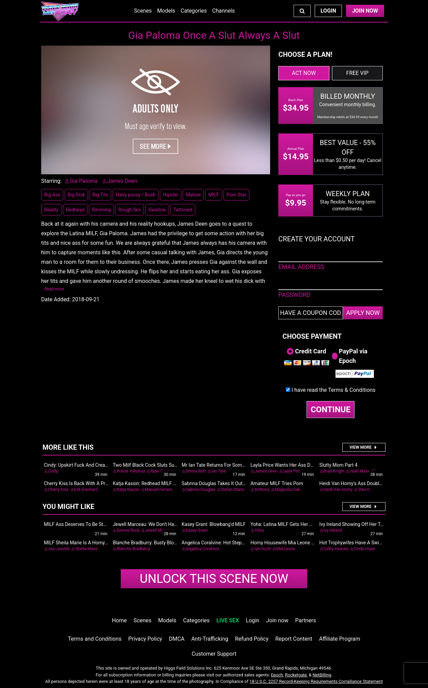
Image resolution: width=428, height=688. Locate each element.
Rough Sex (129, 209)
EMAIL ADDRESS (301, 266)
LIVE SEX (227, 620)
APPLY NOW (363, 312)
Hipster (170, 194)
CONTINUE (330, 409)
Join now (277, 620)
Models (166, 10)
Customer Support (214, 654)
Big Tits (101, 194)
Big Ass (52, 194)
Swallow (157, 209)
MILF (213, 194)
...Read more (52, 289)
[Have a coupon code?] (310, 312)
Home (119, 620)
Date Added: (56, 299)
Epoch (277, 674)
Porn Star (236, 194)
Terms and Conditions (94, 639)
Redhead (75, 209)
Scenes (143, 10)
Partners (305, 620)
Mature (193, 194)
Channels (223, 10)
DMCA (177, 639)
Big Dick (76, 194)
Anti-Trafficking (209, 639)
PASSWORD (294, 294)
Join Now (365, 10)
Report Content (293, 639)
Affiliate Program (339, 639)
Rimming (101, 209)
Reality (51, 209)
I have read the (334, 390)
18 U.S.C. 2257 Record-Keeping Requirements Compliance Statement (316, 681)
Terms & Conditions (352, 390)
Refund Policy (251, 639)
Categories (194, 10)
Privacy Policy (145, 639)
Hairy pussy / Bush (135, 194)
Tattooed (183, 209)
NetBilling (322, 674)
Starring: (51, 181)
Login (328, 10)
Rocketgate (296, 674)
